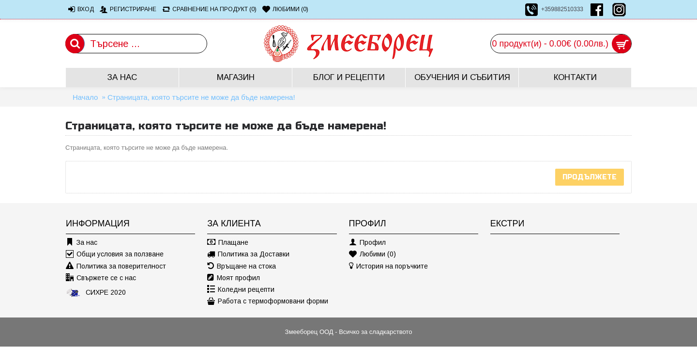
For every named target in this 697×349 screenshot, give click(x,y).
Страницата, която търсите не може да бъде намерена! (201, 97)
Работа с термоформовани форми (267, 301)
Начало (85, 97)
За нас (81, 242)
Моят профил (233, 278)
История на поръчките (388, 266)
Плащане (227, 242)
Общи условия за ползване (115, 254)
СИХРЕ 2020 (96, 292)
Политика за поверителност (116, 266)
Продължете (589, 177)
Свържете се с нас (101, 278)
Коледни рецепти (240, 290)
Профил (367, 242)
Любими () (372, 254)
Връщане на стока (241, 266)
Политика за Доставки (248, 254)
